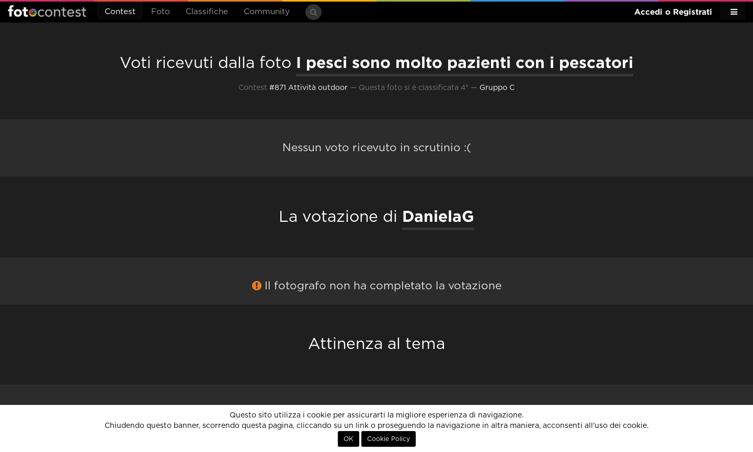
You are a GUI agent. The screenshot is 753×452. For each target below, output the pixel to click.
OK (348, 439)
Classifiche (207, 12)
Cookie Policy (388, 439)
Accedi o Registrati (673, 11)
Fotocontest (47, 11)
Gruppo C (497, 88)
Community (267, 12)
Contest (120, 12)
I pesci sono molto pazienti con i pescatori (464, 62)
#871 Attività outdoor (308, 88)
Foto (160, 12)
